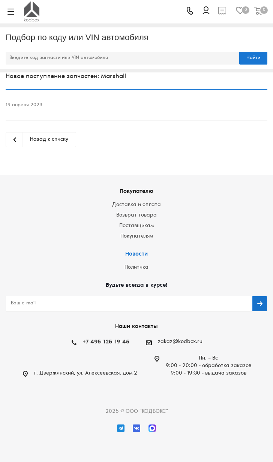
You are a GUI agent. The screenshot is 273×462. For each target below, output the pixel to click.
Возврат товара (136, 215)
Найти (253, 58)
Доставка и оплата (136, 205)
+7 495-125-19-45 (106, 342)
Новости (136, 254)
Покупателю (136, 191)
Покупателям (136, 236)
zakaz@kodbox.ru (180, 342)
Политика (136, 267)
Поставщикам (136, 226)
